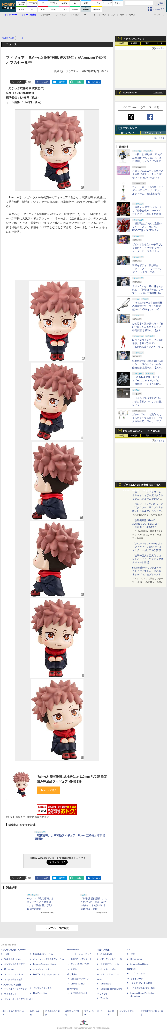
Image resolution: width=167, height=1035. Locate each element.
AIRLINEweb (106, 954)
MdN (99, 979)
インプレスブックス (42, 988)
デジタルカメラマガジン (15, 989)
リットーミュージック (81, 954)
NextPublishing (40, 993)
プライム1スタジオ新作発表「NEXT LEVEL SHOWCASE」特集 (142, 485)
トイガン (75, 14)
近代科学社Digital (79, 993)
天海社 (133, 954)
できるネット (10, 994)
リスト (30, 82)
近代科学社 (72, 989)
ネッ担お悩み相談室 (13, 979)
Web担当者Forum (12, 959)
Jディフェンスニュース (111, 959)
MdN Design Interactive (111, 989)
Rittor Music (73, 950)
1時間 (121, 43)
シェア (45, 82)
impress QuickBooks (139, 964)
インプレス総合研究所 (14, 964)
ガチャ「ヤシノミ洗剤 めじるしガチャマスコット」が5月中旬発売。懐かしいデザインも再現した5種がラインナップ (147, 421)
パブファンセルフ (138, 973)
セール (132, 14)
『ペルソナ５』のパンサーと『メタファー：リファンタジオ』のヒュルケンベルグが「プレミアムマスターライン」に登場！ (147, 511)
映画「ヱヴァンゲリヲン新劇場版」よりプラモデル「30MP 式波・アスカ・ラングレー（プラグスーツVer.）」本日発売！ (147, 347)
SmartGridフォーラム (43, 954)
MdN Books (106, 984)
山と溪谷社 (72, 974)
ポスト (20, 82)
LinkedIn (96, 82)
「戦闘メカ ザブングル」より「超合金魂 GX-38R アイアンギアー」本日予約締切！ (147, 210)
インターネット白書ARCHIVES (18, 999)
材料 (122, 14)
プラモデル (46, 14)
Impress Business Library (44, 964)
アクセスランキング (134, 38)
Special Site (130, 92)
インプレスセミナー (42, 969)
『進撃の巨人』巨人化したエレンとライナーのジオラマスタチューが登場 (147, 559)
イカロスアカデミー (110, 974)
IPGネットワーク (135, 978)
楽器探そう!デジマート (81, 959)
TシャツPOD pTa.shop (141, 983)
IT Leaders (9, 969)
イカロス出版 (103, 950)
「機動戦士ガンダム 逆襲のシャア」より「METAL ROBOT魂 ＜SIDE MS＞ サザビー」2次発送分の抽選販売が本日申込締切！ (147, 230)
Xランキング (130, 128)
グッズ (95, 14)
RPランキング (127, 133)
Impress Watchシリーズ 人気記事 (141, 431)
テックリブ (102, 994)
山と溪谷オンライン (80, 978)
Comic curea (136, 959)
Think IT (8, 954)
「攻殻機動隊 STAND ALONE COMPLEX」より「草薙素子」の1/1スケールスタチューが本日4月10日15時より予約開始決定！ (147, 527)
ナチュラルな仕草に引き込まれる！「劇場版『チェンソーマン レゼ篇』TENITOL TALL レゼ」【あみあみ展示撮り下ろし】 (147, 293)
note (79, 82)
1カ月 (159, 43)
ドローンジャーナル (13, 974)
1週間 (147, 43)
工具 (113, 14)
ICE (128, 950)
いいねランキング (153, 133)
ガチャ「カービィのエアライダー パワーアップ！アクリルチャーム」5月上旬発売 (147, 190)
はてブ (62, 82)
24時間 (134, 43)
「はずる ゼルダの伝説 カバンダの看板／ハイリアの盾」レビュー (147, 401)
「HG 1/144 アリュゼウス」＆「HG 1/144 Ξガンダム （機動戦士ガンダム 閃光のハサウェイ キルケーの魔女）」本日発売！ (147, 384)
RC (85, 14)
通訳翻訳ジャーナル (110, 964)
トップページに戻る (57, 928)
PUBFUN (131, 969)
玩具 (104, 14)
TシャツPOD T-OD (80, 964)
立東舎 (74, 969)
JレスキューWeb (108, 969)
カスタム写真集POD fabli (142, 988)
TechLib (104, 998)
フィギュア (61, 14)
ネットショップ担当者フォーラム (48, 959)
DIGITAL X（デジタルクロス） (47, 974)
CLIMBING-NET (78, 984)
